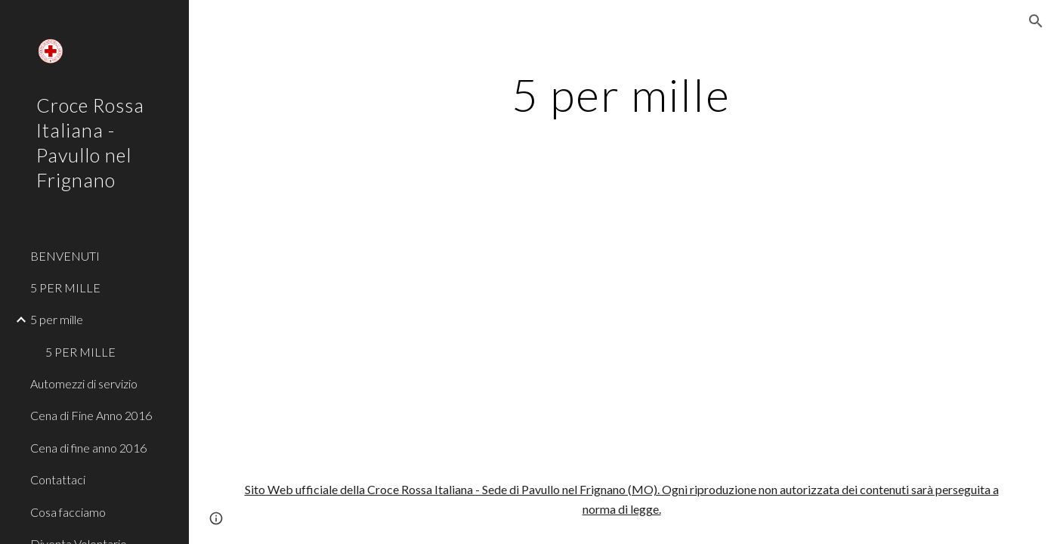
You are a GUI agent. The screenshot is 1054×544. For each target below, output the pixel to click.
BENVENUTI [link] (65, 256)
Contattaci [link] (57, 479)
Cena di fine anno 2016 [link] (88, 447)
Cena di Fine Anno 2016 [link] (91, 415)
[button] (1036, 21)
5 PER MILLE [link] (65, 287)
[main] (621, 94)
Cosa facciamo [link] (68, 512)
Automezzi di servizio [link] (84, 383)
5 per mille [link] (56, 319)
